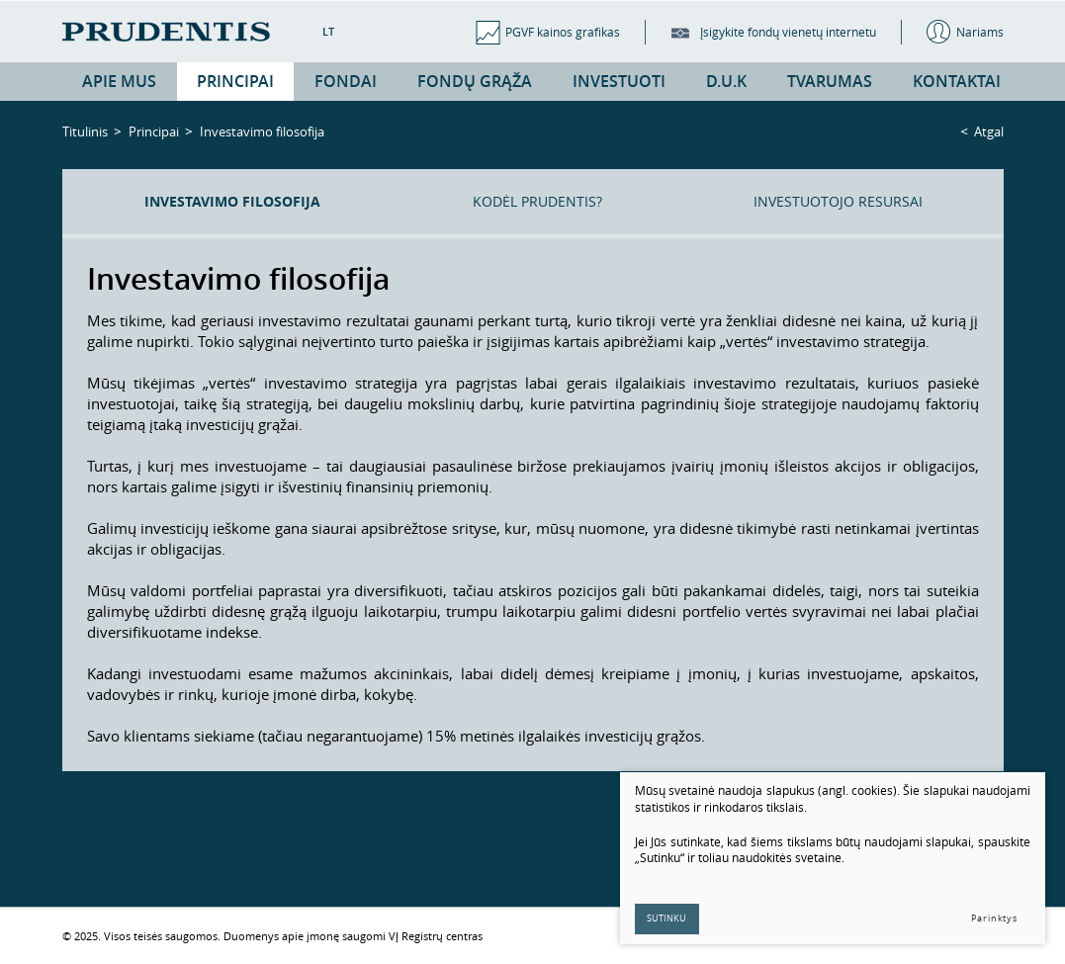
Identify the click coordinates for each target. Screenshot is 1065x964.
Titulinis (85, 131)
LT (328, 31)
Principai (154, 131)
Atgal (989, 131)
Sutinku (667, 918)
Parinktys (994, 918)
